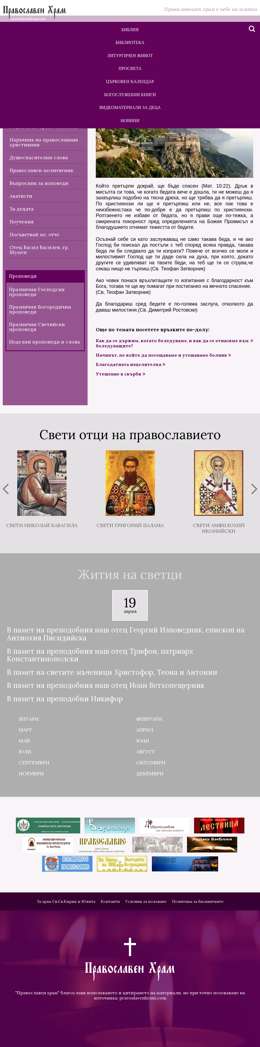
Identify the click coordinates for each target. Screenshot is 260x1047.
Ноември (31, 773)
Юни (142, 741)
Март (25, 730)
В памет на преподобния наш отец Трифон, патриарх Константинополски (100, 655)
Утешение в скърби (118, 374)
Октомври (150, 762)
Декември (149, 773)
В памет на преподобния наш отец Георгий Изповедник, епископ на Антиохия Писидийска (126, 634)
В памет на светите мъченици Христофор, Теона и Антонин (112, 672)
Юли (25, 752)
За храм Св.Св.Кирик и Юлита (66, 901)
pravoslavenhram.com (142, 998)
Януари (29, 719)
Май (24, 741)
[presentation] (5, 489)
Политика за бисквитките (198, 901)
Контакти (110, 901)
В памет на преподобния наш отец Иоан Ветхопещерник (105, 686)
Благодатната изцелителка (128, 364)
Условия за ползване (146, 901)
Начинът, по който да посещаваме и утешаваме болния (161, 355)
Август (145, 752)
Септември (34, 762)
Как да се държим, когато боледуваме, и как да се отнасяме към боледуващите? (172, 343)
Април (144, 730)
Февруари (149, 719)
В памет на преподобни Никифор (65, 699)
